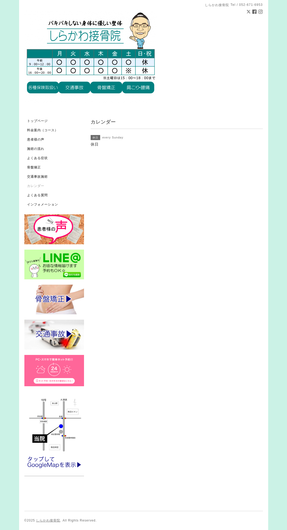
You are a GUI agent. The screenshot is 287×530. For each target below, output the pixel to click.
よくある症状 (37, 158)
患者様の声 (35, 139)
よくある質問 (37, 195)
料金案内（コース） (42, 130)
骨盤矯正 (34, 167)
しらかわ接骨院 (48, 520)
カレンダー (35, 186)
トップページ (37, 121)
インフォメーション (42, 204)
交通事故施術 (37, 177)
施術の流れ (35, 149)
